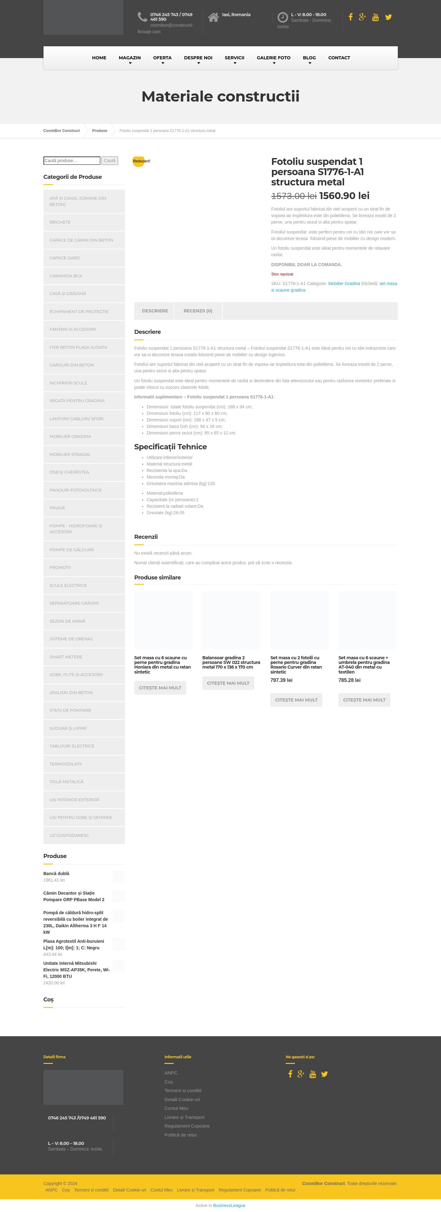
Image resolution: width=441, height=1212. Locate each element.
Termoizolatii (66, 763)
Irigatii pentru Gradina (77, 400)
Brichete (60, 222)
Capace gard (65, 257)
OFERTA (162, 58)
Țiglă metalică (67, 781)
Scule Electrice (68, 585)
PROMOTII (60, 567)
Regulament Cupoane (187, 1125)
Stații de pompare (70, 710)
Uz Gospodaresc (69, 835)
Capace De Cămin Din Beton (81, 240)
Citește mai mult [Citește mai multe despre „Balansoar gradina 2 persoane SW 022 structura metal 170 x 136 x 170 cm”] (228, 683)
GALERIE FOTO (273, 58)
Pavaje (58, 507)
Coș (168, 1081)
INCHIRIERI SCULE (68, 382)
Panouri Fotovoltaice (76, 490)
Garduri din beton (72, 364)
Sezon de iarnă (67, 621)
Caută (109, 160)
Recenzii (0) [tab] (198, 311)
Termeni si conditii (182, 1090)
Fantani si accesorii (73, 329)
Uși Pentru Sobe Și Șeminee (81, 817)
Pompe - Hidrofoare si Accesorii (76, 528)
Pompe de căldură (72, 549)
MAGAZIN (130, 58)
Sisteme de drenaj (71, 638)
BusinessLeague (229, 1205)
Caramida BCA (66, 275)
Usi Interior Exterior (74, 799)
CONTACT (339, 58)
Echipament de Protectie (79, 311)
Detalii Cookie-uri (182, 1099)
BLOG (309, 58)
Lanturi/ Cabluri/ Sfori (77, 418)
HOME (99, 58)
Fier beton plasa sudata (78, 347)
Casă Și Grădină (68, 293)
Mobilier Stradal (70, 454)
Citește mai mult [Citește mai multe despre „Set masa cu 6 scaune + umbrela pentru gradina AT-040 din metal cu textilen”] (364, 700)
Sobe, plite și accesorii (76, 674)
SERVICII (235, 58)
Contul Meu (176, 1108)
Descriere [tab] (155, 311)
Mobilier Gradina (344, 283)
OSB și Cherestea (69, 472)
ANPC (170, 1072)
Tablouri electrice (72, 745)
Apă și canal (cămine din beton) (78, 201)
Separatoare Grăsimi (74, 603)
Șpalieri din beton (71, 692)
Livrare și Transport (184, 1117)
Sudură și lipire (68, 728)
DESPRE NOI (198, 58)
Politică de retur (180, 1134)
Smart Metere (66, 656)
